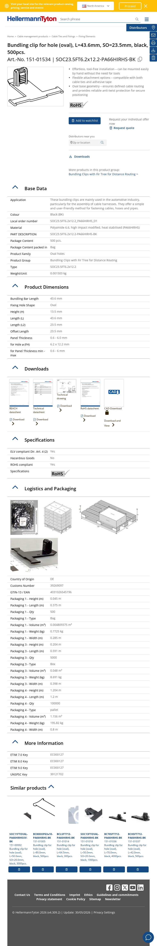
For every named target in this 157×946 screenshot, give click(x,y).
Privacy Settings (104, 912)
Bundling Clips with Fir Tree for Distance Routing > (103, 174)
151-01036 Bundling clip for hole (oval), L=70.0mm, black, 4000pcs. (114, 828)
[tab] (78, 188)
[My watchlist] (153, 58)
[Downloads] (153, 50)
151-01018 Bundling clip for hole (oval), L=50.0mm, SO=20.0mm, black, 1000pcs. (91, 830)
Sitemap (95, 899)
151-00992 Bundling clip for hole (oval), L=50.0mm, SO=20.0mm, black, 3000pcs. (19, 831)
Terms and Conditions (49, 895)
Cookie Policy (75, 899)
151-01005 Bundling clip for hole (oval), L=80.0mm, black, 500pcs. (43, 828)
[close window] (146, 6)
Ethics (88, 895)
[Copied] (140, 59)
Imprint (74, 895)
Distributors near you (82, 136)
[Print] (153, 42)
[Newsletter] (153, 35)
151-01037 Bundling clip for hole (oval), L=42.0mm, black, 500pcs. (138, 828)
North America (96, 6)
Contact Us (22, 895)
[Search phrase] (99, 19)
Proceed (130, 6)
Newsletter (113, 899)
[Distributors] (153, 27)
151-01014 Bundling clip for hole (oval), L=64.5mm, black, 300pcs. (67, 828)
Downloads (79, 156)
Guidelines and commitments (117, 895)
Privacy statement (49, 899)
